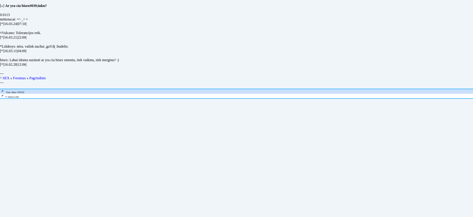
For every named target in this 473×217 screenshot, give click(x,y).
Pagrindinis (37, 78)
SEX (6, 78)
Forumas (19, 78)
